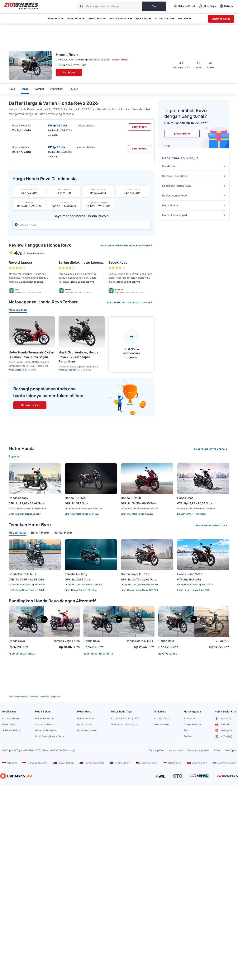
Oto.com (9, 762)
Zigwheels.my (146, 762)
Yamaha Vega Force (66, 641)
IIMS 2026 (183, 18)
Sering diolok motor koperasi (82, 262)
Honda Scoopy (18, 498)
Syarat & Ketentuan (198, 750)
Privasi (217, 750)
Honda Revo (194, 166)
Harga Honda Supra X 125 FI (29, 590)
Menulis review (30, 405)
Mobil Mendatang (11, 730)
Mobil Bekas (74, 18)
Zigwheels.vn (197, 762)
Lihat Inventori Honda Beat (192, 514)
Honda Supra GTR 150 (135, 574)
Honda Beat (185, 498)
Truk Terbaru (161, 724)
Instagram (223, 730)
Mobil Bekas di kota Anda (49, 736)
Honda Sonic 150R (189, 574)
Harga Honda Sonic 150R (196, 590)
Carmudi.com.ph (91, 762)
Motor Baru (95, 18)
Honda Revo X (20, 147)
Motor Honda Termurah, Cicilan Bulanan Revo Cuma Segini (31, 355)
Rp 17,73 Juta (29, 191)
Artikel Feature (192, 724)
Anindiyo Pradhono (68, 370)
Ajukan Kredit (120, 59)
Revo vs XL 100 (167, 654)
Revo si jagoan (20, 262)
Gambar (39, 89)
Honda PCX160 (131, 498)
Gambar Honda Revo (194, 176)
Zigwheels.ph (63, 762)
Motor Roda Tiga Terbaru (125, 724)
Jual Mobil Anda (221, 18)
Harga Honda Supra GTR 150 (142, 590)
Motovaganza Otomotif (137, 302)
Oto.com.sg (172, 762)
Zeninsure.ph (119, 762)
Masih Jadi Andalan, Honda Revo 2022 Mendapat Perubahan (78, 357)
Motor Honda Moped (194, 215)
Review (73, 89)
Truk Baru (142, 18)
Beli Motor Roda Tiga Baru (125, 718)
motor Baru (19, 697)
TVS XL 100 (221, 641)
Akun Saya (207, 6)
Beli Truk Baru (162, 718)
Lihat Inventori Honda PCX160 (137, 514)
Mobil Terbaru (9, 724)
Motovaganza (163, 18)
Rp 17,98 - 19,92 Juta (29, 204)
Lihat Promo (68, 72)
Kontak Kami (176, 750)
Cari (154, 6)
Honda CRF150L (75, 498)
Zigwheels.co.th (224, 762)
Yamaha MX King (76, 574)
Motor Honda (194, 205)
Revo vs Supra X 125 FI (98, 654)
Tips (186, 730)
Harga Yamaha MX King (84, 590)
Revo (12, 89)
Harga (25, 89)
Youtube (222, 724)
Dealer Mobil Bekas (46, 730)
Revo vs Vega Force (22, 654)
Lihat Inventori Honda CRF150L (82, 514)
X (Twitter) (223, 736)
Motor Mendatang (87, 730)
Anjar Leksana (16, 370)
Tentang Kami (157, 750)
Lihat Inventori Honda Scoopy (25, 514)
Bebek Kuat (117, 262)
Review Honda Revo (194, 195)
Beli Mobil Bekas (44, 718)
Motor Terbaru (85, 724)
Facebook (223, 718)
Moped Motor (218, 525)
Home (11, 697)
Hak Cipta (230, 750)
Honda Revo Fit (21, 125)
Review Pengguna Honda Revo (134, 245)
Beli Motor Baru (86, 718)
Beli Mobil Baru (10, 718)
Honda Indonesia (31, 697)
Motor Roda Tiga (119, 18)
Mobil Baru (53, 18)
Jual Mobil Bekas (44, 724)
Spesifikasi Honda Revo (194, 185)
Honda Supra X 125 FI (23, 574)
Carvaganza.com (34, 762)
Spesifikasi (56, 89)
